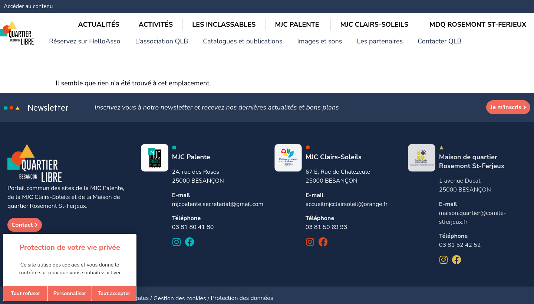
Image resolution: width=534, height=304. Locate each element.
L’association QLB (262, 7)
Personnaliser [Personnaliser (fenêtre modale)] (69, 293)
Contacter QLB (504, 7)
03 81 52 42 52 (460, 239)
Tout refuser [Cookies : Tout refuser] (25, 293)
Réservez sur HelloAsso (194, 7)
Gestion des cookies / (182, 292)
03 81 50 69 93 (326, 221)
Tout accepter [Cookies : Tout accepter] (114, 293)
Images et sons (399, 7)
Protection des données (242, 292)
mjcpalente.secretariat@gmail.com (217, 198)
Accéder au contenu (28, 6)
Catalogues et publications (332, 7)
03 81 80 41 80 (193, 221)
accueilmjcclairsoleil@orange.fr (347, 198)
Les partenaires (452, 7)
